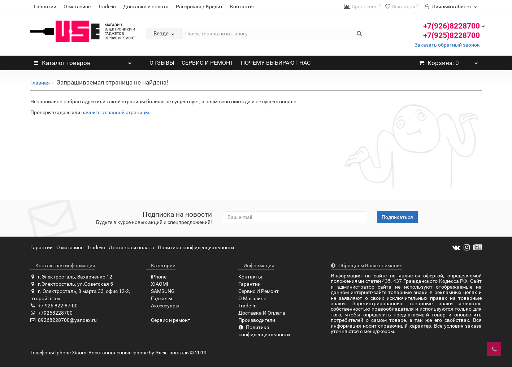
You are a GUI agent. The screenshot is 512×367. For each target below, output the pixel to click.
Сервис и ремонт (168, 320)
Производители (256, 320)
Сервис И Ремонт (258, 291)
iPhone (156, 277)
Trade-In (247, 305)
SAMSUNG (160, 291)
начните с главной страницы (115, 112)
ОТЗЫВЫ (161, 62)
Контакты (242, 6)
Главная (40, 83)
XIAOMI (157, 284)
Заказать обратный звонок (447, 45)
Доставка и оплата (146, 6)
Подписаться (397, 217)
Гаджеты (159, 298)
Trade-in (107, 6)
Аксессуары (162, 305)
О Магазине (252, 298)
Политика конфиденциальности (196, 247)
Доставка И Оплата (261, 313)
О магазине (77, 6)
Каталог (82, 61)
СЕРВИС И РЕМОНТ (208, 62)
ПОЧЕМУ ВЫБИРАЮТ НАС (276, 62)
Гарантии (45, 6)
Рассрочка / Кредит (199, 6)
